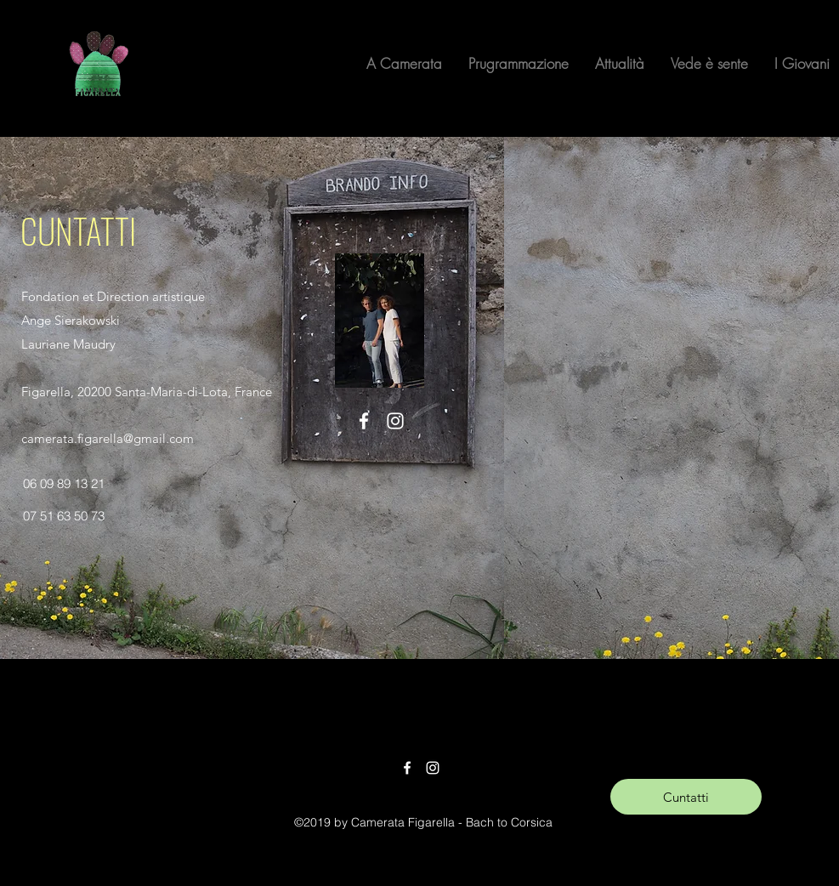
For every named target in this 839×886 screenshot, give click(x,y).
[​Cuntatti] (686, 797)
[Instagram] (395, 421)
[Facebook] (364, 421)
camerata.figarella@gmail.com (107, 438)
